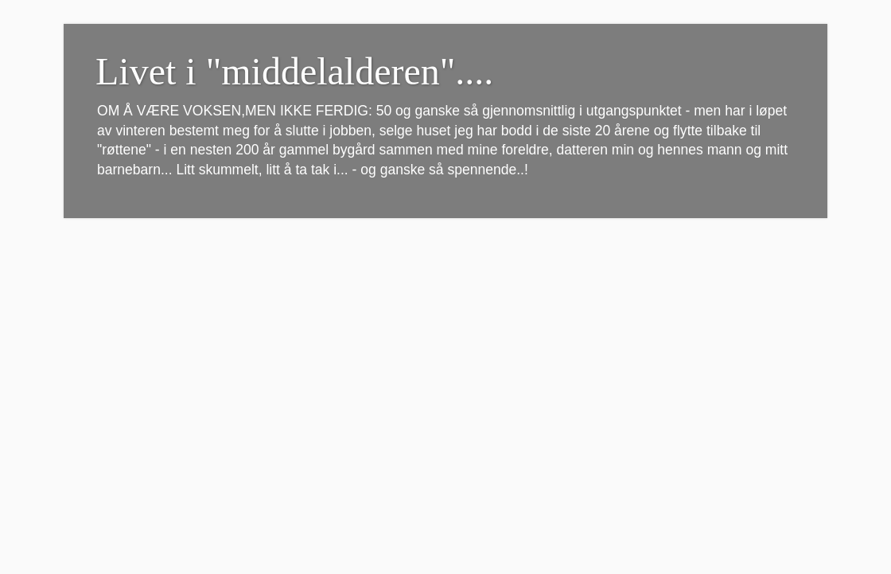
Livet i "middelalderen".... (294, 71)
